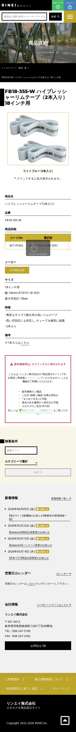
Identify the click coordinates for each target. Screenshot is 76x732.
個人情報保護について (49, 679)
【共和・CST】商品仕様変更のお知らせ (29, 558)
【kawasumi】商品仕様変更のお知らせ (29, 532)
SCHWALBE (17, 270)
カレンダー (63, 573)
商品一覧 (22, 67)
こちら (25, 342)
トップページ (8, 67)
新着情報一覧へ (61, 498)
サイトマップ (61, 688)
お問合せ (38, 646)
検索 (55, 16)
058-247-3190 (21, 631)
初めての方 (58, 5)
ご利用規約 (12, 679)
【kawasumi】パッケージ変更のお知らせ (30, 545)
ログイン (70, 5)
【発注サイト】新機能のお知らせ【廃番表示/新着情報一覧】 (38, 517)
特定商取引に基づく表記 (21, 688)
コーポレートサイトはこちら (54, 605)
